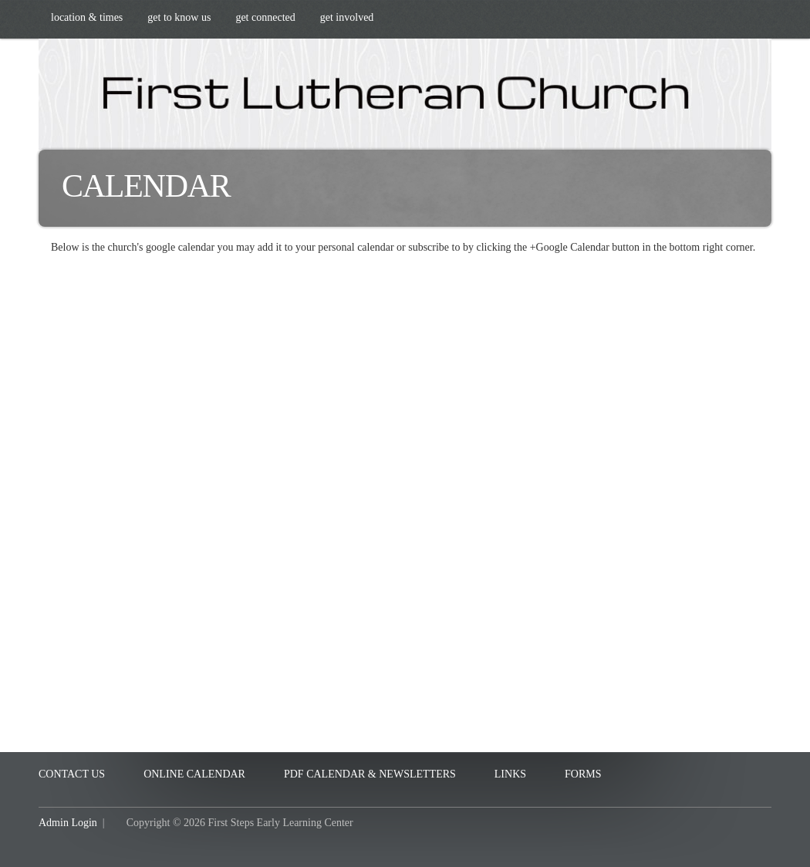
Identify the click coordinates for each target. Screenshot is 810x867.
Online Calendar (194, 774)
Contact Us (72, 774)
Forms (583, 774)
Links (510, 774)
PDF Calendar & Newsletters (370, 774)
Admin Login (68, 822)
